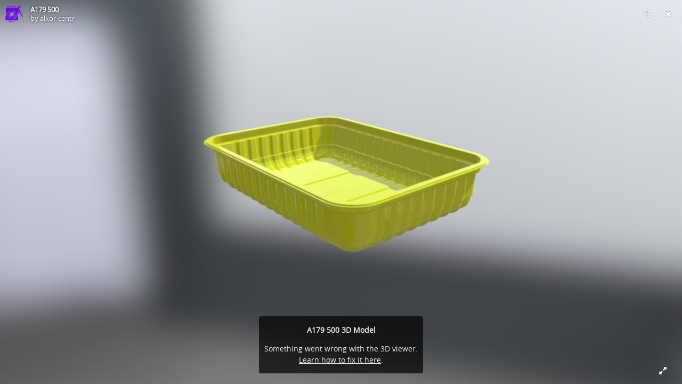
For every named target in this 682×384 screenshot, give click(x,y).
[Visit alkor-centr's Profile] (13, 13)
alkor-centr (57, 18)
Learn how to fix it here (340, 360)
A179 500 (44, 9)
